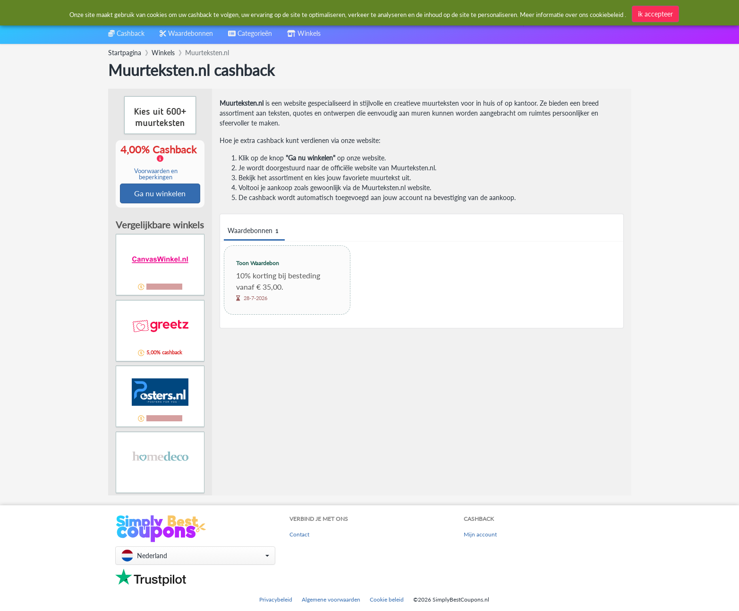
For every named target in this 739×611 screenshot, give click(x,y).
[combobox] (250, 36)
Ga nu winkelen (160, 193)
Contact (299, 534)
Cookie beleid (387, 599)
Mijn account (480, 534)
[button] (195, 555)
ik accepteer (655, 14)
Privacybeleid (275, 599)
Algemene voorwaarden (331, 599)
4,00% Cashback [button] (160, 162)
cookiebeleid (606, 14)
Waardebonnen (254, 230)
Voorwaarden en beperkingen (156, 174)
